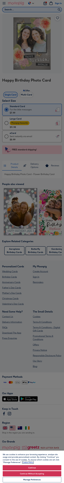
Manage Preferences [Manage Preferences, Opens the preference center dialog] (32, 480)
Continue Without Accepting (32, 474)
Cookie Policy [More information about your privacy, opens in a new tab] (27, 462)
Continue (32, 468)
